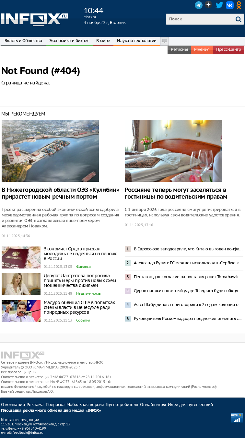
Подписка (55, 404)
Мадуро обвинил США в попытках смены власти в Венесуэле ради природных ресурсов (79, 307)
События (83, 320)
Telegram (199, 5)
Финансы (83, 266)
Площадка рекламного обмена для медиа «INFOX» (51, 410)
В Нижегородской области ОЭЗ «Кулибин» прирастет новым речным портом (60, 193)
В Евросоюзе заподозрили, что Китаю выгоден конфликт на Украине (188, 248)
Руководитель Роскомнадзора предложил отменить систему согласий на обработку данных (188, 318)
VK (230, 5)
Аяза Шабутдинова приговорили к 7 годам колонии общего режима (188, 304)
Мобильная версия (85, 404)
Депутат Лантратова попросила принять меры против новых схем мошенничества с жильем (80, 280)
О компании (13, 404)
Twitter (219, 5)
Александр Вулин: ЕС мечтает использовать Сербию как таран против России (188, 262)
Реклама (35, 404)
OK (240, 5)
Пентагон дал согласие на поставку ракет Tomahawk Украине (188, 276)
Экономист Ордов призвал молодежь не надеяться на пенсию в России (80, 253)
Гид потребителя (122, 404)
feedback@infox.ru (27, 432)
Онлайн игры (153, 404)
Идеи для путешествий (190, 404)
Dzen (209, 5)
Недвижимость (88, 293)
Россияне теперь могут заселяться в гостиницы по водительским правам (176, 193)
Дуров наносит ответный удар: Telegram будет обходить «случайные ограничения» (188, 290)
